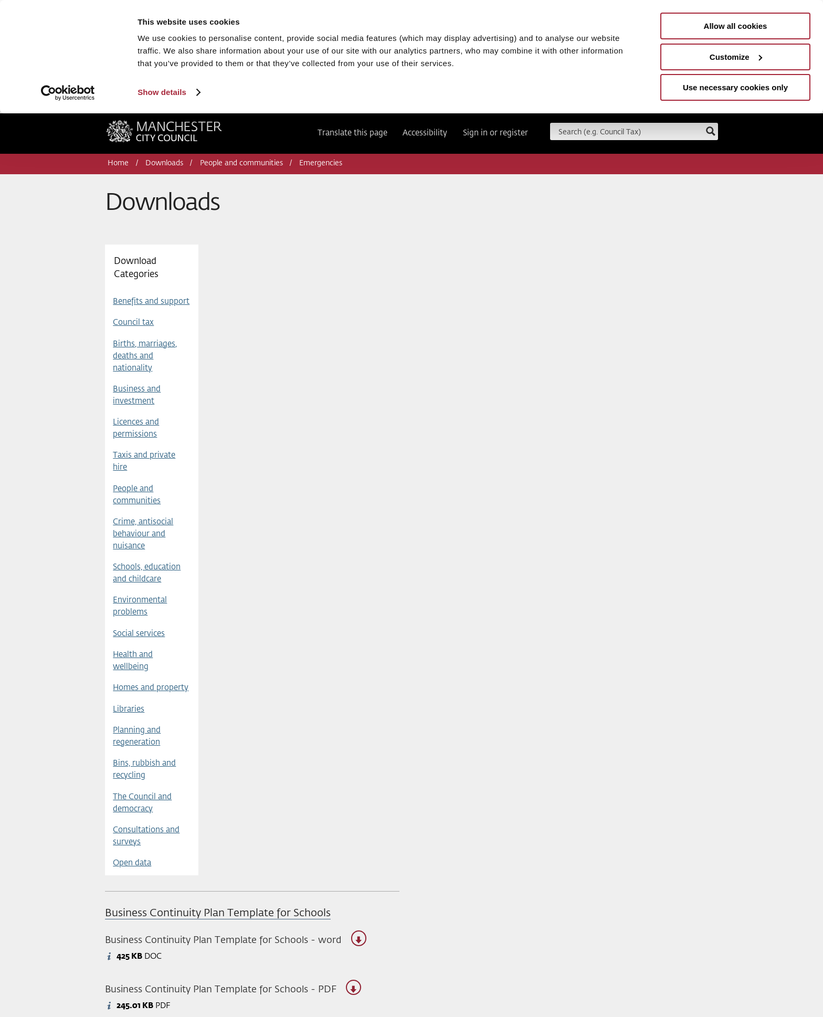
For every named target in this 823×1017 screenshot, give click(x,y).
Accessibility (425, 133)
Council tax (133, 322)
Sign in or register (495, 133)
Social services (139, 634)
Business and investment (137, 395)
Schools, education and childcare (147, 573)
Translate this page (352, 133)
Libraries (128, 709)
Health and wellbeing (133, 661)
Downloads (164, 163)
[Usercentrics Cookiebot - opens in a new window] (68, 93)
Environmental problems (140, 606)
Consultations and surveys (146, 836)
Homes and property (150, 688)
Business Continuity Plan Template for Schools (218, 913)
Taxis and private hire (144, 461)
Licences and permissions (136, 428)
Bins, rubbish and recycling (144, 769)
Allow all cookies (735, 26)
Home (118, 163)
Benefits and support (151, 301)
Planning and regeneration (137, 736)
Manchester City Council (164, 135)
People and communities (241, 163)
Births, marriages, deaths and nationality (145, 356)
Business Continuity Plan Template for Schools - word (235, 941)
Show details (162, 92)
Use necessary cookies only (735, 87)
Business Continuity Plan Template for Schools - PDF (233, 990)
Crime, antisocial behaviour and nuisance (143, 534)
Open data (132, 863)
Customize (736, 56)
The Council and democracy (142, 803)
